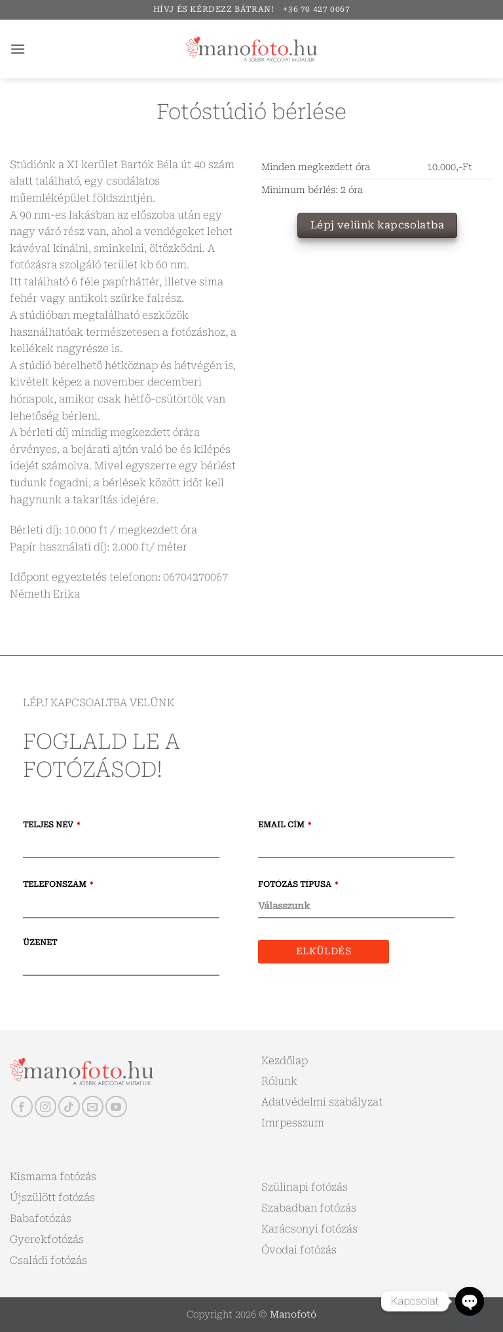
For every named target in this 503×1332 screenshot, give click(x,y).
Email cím (284, 824)
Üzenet (40, 942)
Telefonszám (58, 884)
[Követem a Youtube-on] (116, 1106)
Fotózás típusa (298, 884)
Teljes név (51, 824)
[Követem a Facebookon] (22, 1106)
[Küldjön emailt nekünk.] (92, 1106)
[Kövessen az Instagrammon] (45, 1106)
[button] (18, 49)
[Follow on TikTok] (69, 1106)
